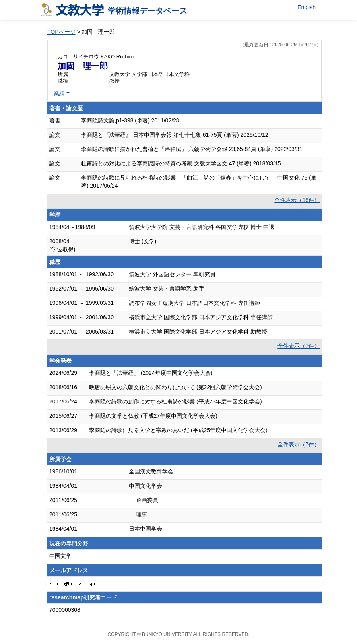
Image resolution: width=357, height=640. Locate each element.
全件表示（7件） (298, 346)
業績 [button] (59, 93)
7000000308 (64, 610)
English (306, 7)
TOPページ (61, 32)
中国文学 (60, 556)
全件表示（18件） (297, 200)
